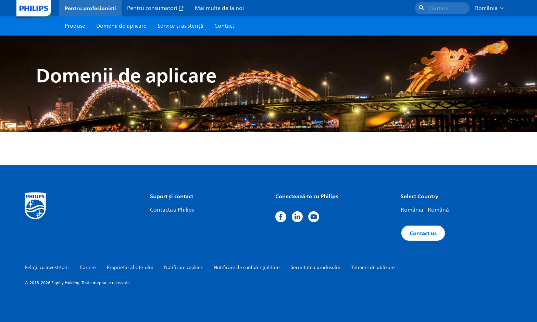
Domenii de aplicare (121, 26)
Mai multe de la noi (219, 8)
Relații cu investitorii (47, 267)
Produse (75, 26)
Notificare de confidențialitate (247, 267)
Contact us (423, 233)
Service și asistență (180, 26)
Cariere (88, 267)
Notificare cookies (183, 267)
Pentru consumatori (155, 8)
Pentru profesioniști (90, 8)
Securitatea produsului (315, 267)
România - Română (425, 209)
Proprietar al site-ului (130, 267)
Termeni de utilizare (373, 267)
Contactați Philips (172, 209)
